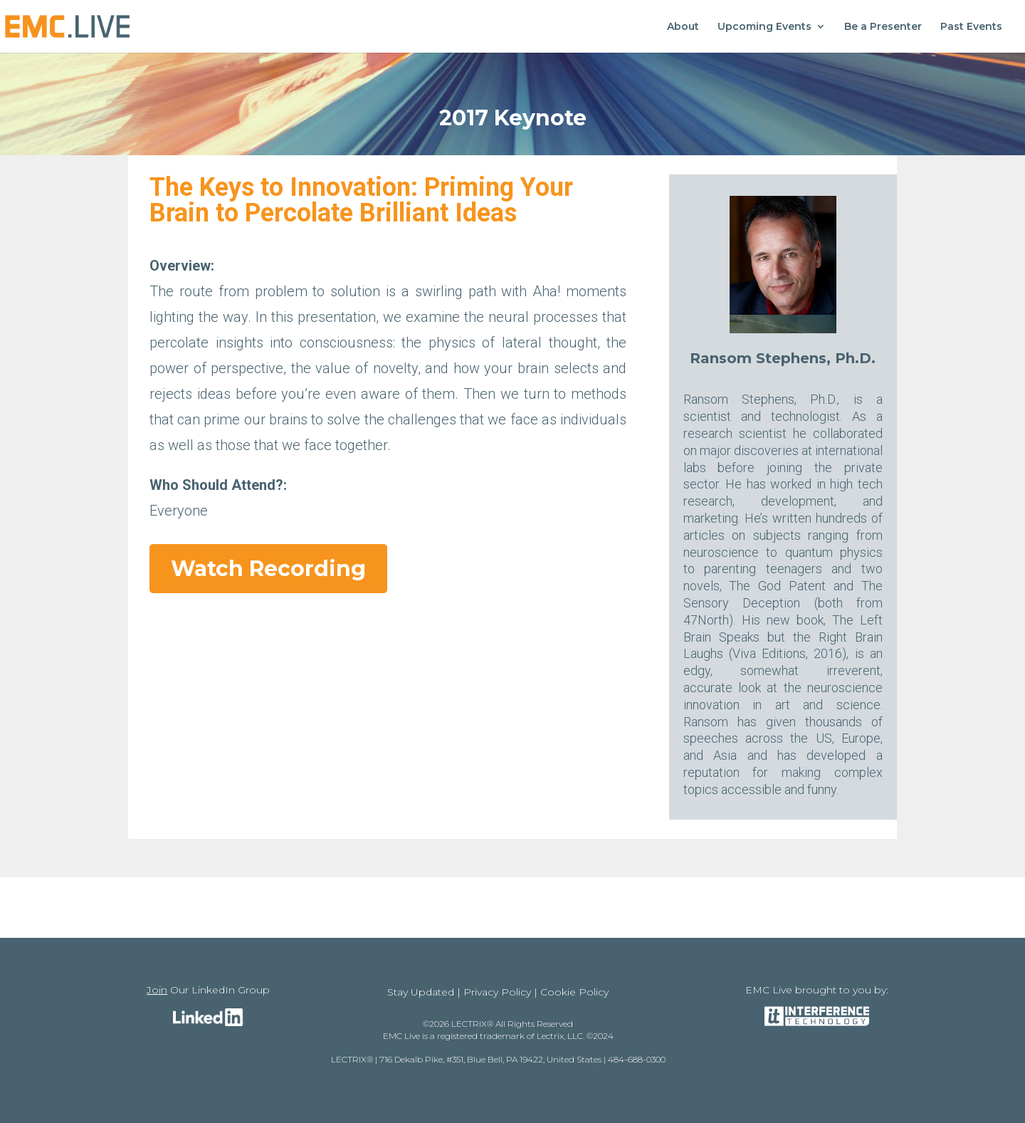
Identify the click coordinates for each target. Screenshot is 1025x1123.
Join (157, 989)
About (683, 27)
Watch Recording (268, 568)
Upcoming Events (764, 27)
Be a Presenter (883, 27)
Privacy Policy (497, 992)
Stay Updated (420, 992)
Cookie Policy (574, 992)
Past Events (971, 27)
